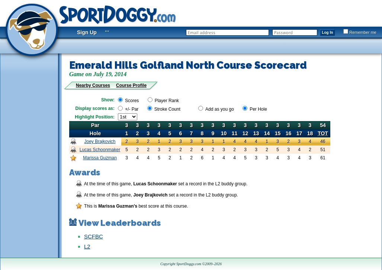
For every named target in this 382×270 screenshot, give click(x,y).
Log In (327, 32)
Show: (108, 100)
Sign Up (87, 32)
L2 (87, 246)
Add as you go (219, 109)
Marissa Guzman (100, 157)
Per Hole (258, 109)
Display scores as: (95, 108)
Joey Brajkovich (99, 141)
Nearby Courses (93, 85)
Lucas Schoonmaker (100, 149)
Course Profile (131, 85)
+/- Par (131, 109)
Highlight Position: (95, 117)
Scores (132, 100)
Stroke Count (167, 109)
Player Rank (167, 100)
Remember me (359, 32)
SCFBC (93, 236)
